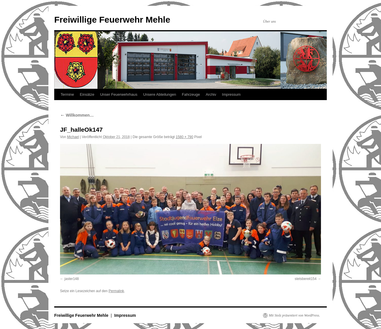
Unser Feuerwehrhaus (118, 94)
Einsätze (87, 94)
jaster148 (71, 279)
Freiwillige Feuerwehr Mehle (112, 19)
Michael (73, 137)
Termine (67, 94)
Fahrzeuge (191, 94)
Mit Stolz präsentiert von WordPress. (294, 315)
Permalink (116, 291)
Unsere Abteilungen (159, 94)
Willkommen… (77, 115)
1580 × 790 (184, 137)
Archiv (211, 94)
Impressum (231, 94)
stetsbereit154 (305, 279)
